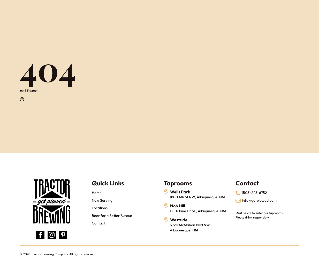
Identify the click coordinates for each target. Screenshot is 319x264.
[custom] (63, 235)
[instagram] (52, 235)
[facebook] (40, 235)
